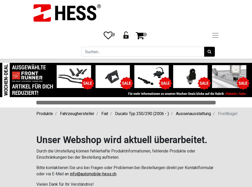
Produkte (44, 113)
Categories (126, 102)
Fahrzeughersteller (77, 113)
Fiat (104, 113)
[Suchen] (209, 52)
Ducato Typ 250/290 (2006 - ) (142, 113)
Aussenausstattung (193, 113)
